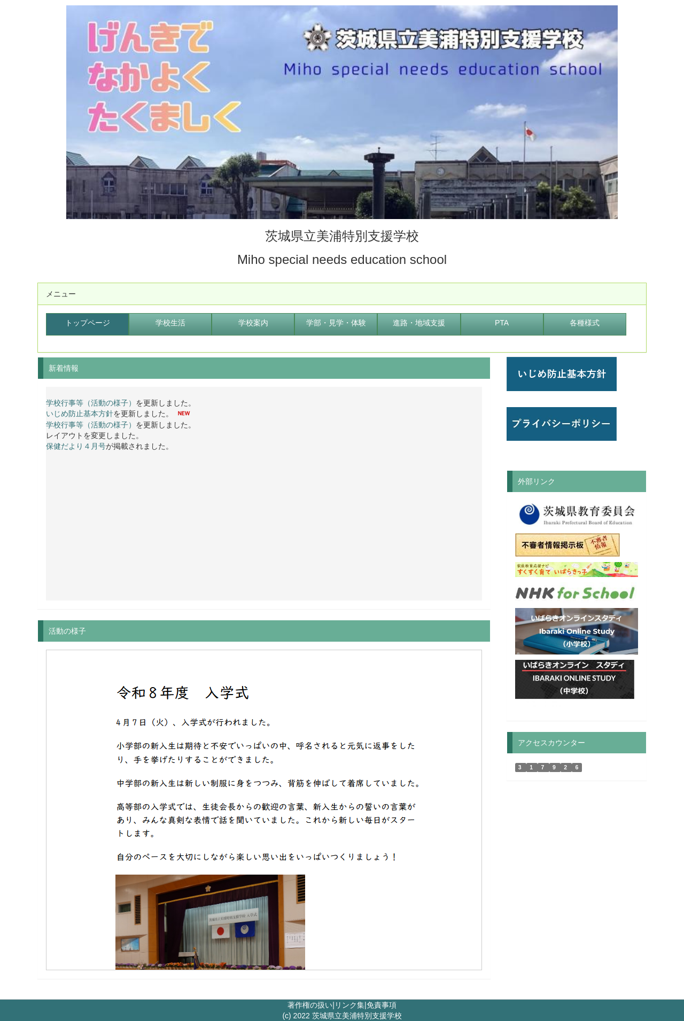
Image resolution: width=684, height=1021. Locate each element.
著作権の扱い (309, 1005)
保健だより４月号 (76, 446)
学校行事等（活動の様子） (91, 403)
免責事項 (382, 1005)
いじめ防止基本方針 (79, 414)
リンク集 (349, 1005)
